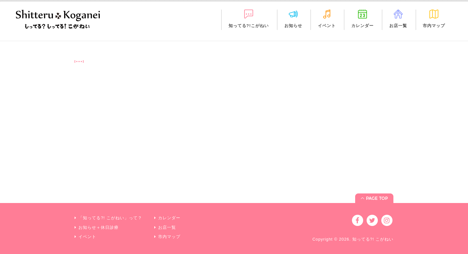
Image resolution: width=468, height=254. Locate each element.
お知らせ (293, 25)
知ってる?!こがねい (249, 25)
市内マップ (434, 25)
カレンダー (362, 25)
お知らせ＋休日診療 (98, 227)
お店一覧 (398, 25)
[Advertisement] (234, 139)
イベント (327, 25)
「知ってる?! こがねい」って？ (110, 217)
